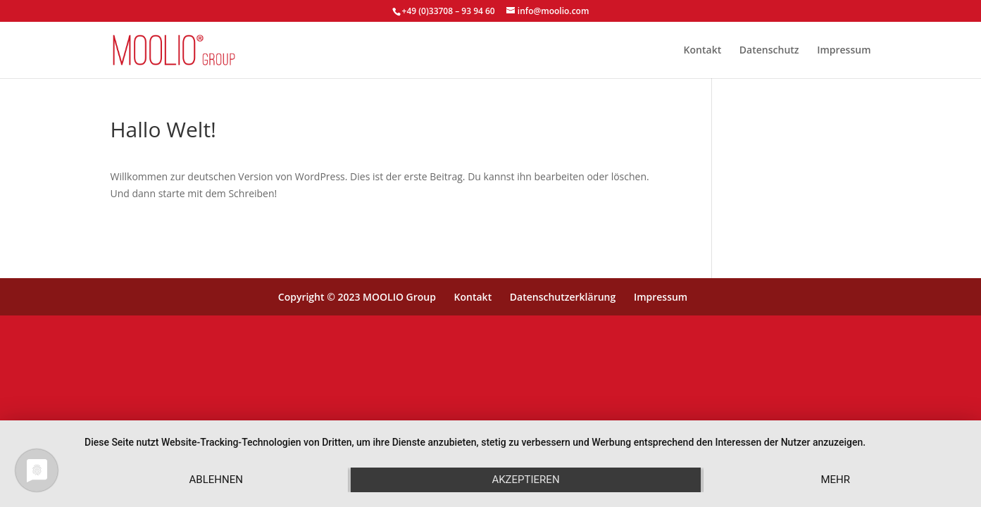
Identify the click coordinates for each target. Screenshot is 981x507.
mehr (835, 479)
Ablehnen (216, 479)
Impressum (843, 50)
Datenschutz (769, 50)
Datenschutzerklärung (563, 296)
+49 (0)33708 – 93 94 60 (448, 11)
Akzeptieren (525, 479)
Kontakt (703, 50)
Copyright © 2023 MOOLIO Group (357, 296)
